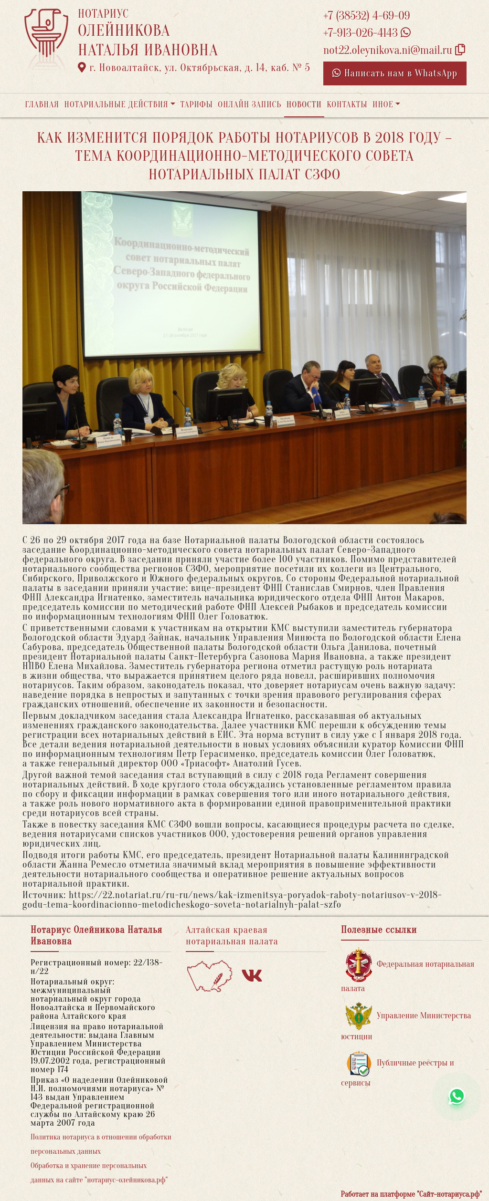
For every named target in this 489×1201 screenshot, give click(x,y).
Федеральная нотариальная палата (407, 970)
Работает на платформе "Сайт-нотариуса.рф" (411, 1194)
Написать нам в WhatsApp (394, 73)
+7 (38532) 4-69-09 (366, 16)
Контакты (347, 105)
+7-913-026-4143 (367, 33)
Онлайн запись (249, 105)
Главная (42, 105)
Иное (382, 105)
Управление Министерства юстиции (406, 1022)
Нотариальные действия (116, 105)
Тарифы (197, 105)
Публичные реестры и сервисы (397, 1069)
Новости (304, 105)
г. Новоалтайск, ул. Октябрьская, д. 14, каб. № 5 (194, 68)
